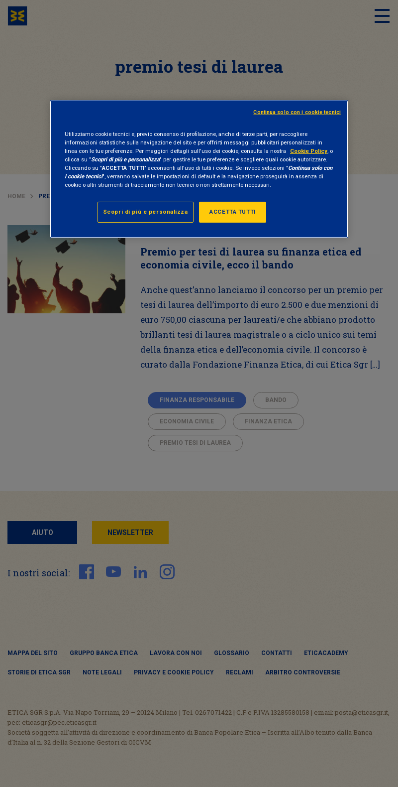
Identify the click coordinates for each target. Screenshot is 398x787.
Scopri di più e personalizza (145, 211)
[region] (199, 169)
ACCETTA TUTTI (232, 211)
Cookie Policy (308, 150)
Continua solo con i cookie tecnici (297, 112)
